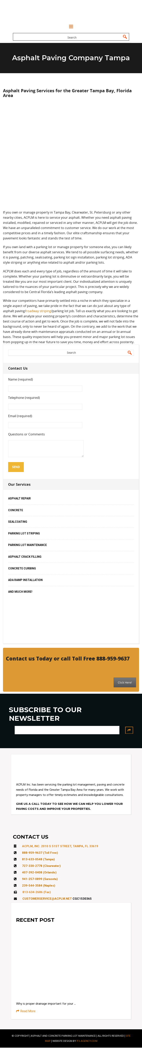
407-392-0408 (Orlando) (39, 872)
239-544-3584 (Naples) (38, 886)
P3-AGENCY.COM (87, 1041)
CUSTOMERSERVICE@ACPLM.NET (47, 899)
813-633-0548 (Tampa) (38, 859)
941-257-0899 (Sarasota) (40, 879)
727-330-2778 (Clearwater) (41, 866)
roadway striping (38, 311)
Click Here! (125, 683)
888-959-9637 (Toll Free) (40, 853)
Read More (26, 1011)
